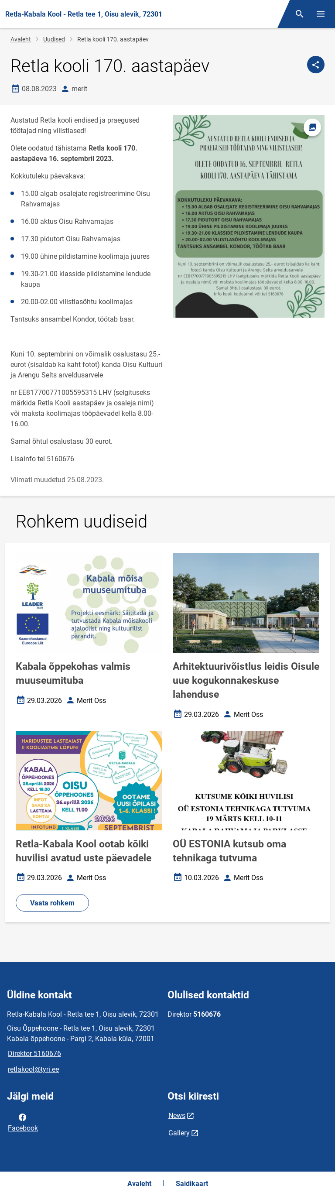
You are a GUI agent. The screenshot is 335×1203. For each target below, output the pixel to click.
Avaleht (20, 39)
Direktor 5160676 (34, 1053)
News (176, 1115)
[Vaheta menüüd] (320, 14)
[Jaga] (316, 64)
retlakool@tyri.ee (33, 1069)
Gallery (179, 1133)
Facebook (23, 1121)
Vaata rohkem (52, 903)
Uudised (54, 39)
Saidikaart (192, 1183)
